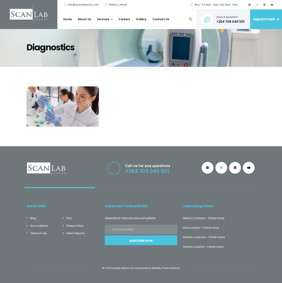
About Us (84, 19)
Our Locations (39, 225)
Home (67, 19)
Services (103, 19)
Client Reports (75, 233)
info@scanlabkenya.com (83, 4)
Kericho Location (194, 246)
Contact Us (161, 19)
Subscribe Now (141, 241)
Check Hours (216, 218)
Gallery (141, 19)
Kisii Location (191, 227)
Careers (124, 19)
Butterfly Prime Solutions (166, 268)
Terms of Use (38, 233)
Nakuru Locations (194, 218)
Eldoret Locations (194, 237)
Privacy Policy (74, 225)
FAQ (69, 218)
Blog (33, 218)
